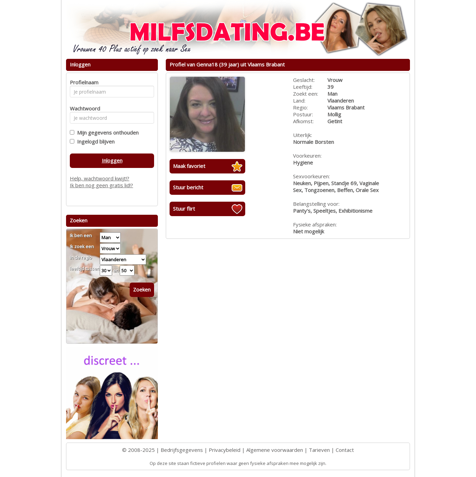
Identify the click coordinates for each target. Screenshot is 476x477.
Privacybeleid (224, 449)
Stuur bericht (188, 187)
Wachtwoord (83, 108)
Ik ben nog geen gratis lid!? (101, 185)
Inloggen (112, 160)
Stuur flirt (184, 208)
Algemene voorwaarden (274, 449)
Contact (345, 449)
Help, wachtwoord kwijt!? (99, 178)
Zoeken (142, 289)
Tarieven (319, 449)
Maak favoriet (189, 165)
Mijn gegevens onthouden (106, 132)
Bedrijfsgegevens (182, 449)
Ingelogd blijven (94, 141)
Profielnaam (83, 82)
